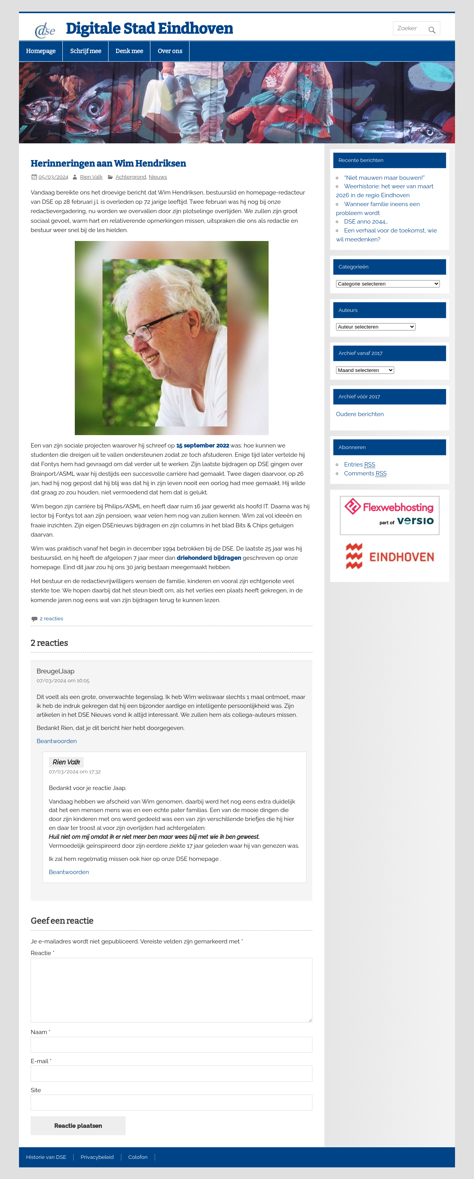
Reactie (42, 953)
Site (36, 1090)
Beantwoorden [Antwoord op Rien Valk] (69, 872)
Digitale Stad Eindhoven (149, 29)
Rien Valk (91, 177)
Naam (40, 1032)
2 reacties (51, 618)
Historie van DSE (46, 1157)
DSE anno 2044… (366, 221)
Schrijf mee (85, 51)
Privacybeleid (97, 1157)
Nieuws (158, 177)
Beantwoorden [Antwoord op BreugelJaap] (57, 741)
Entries (359, 464)
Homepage (40, 51)
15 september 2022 (202, 445)
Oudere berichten (360, 414)
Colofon (138, 1157)
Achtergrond (130, 177)
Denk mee (129, 51)
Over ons (170, 51)
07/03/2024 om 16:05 (63, 680)
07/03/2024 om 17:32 (75, 771)
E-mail (41, 1061)
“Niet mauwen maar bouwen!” (384, 177)
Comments (365, 473)
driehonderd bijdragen (210, 557)
